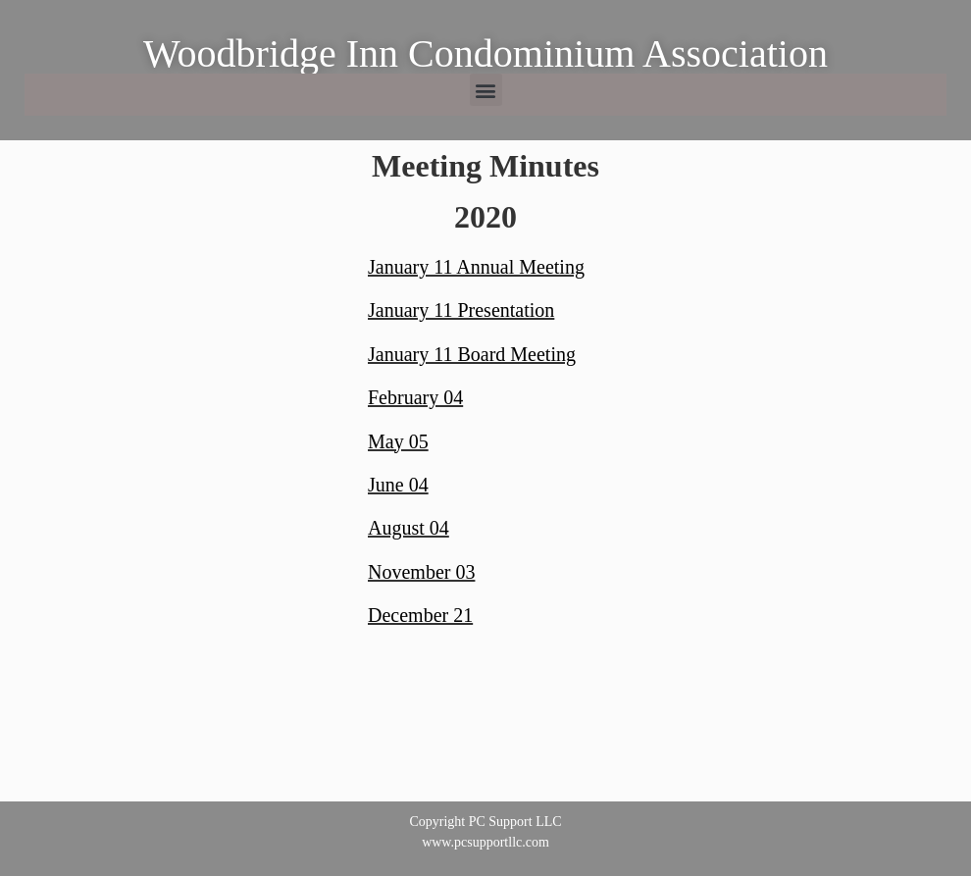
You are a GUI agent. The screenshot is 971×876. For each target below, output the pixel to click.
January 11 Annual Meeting (476, 267)
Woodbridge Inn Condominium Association (485, 53)
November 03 (421, 572)
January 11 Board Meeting (472, 354)
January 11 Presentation (461, 310)
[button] (486, 90)
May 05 (398, 441)
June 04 (398, 484)
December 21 (420, 615)
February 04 (415, 397)
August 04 (408, 528)
